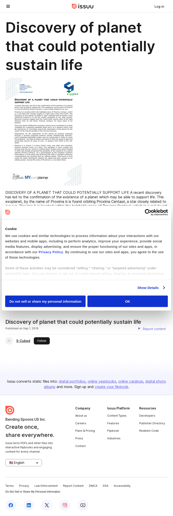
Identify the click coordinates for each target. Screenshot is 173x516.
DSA (105, 485)
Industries (114, 438)
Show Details (148, 288)
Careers (80, 423)
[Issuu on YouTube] (82, 505)
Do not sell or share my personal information (45, 301)
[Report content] (152, 329)
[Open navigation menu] (8, 6)
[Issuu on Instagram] (64, 505)
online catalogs (130, 381)
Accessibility (122, 485)
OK (127, 301)
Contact (80, 446)
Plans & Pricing (85, 430)
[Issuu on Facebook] (10, 505)
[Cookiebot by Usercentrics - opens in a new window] (148, 212)
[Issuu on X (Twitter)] (46, 505)
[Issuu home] (82, 6)
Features (113, 423)
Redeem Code (149, 430)
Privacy (24, 485)
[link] (159, 6)
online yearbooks (102, 381)
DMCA (93, 485)
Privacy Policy (51, 252)
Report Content (73, 485)
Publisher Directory (152, 423)
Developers (147, 415)
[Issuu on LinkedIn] (28, 505)
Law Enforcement (46, 485)
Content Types (117, 415)
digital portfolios (72, 381)
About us (81, 415)
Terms (9, 485)
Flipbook (113, 430)
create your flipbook (111, 386)
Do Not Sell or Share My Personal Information (32, 491)
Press (79, 438)
